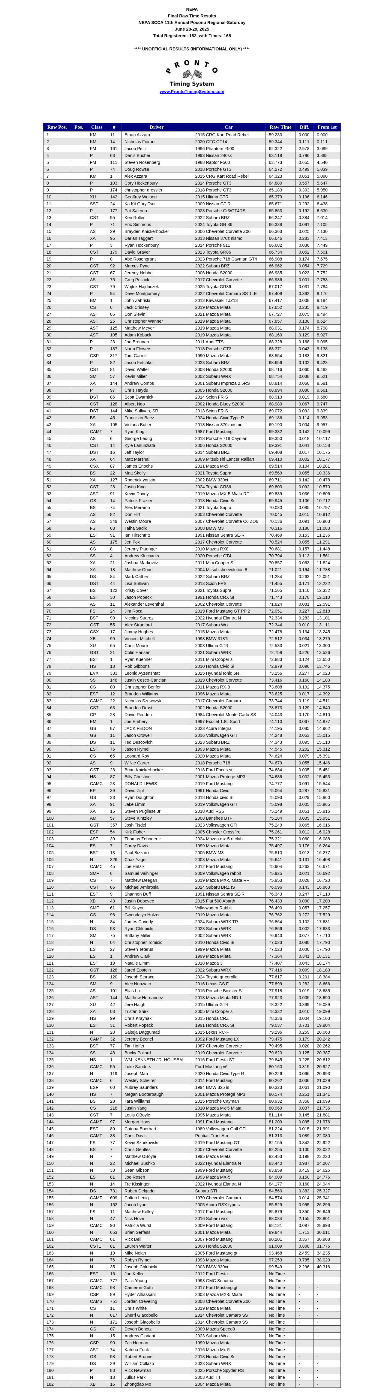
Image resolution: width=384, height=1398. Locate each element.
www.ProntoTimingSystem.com (192, 91)
